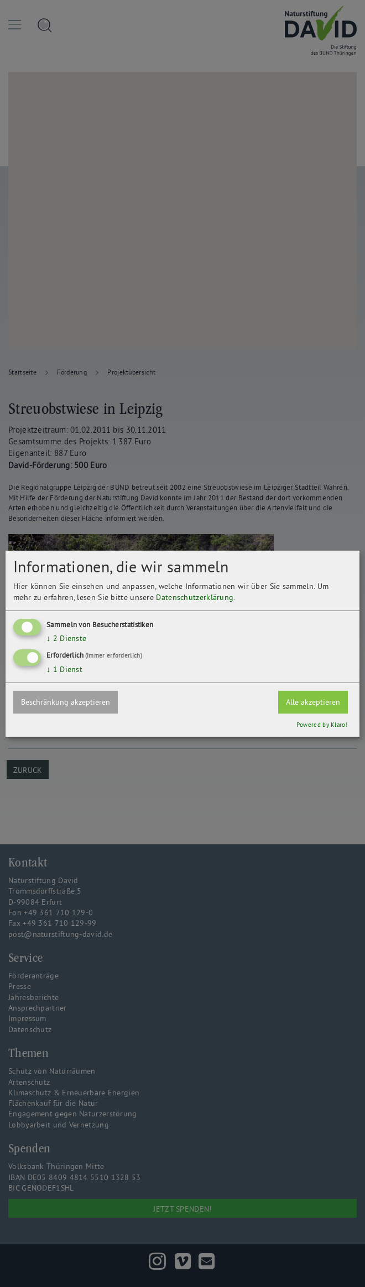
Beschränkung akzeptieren (65, 702)
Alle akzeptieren (313, 702)
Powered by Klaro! (321, 725)
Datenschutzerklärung (194, 597)
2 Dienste (66, 638)
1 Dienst (64, 669)
